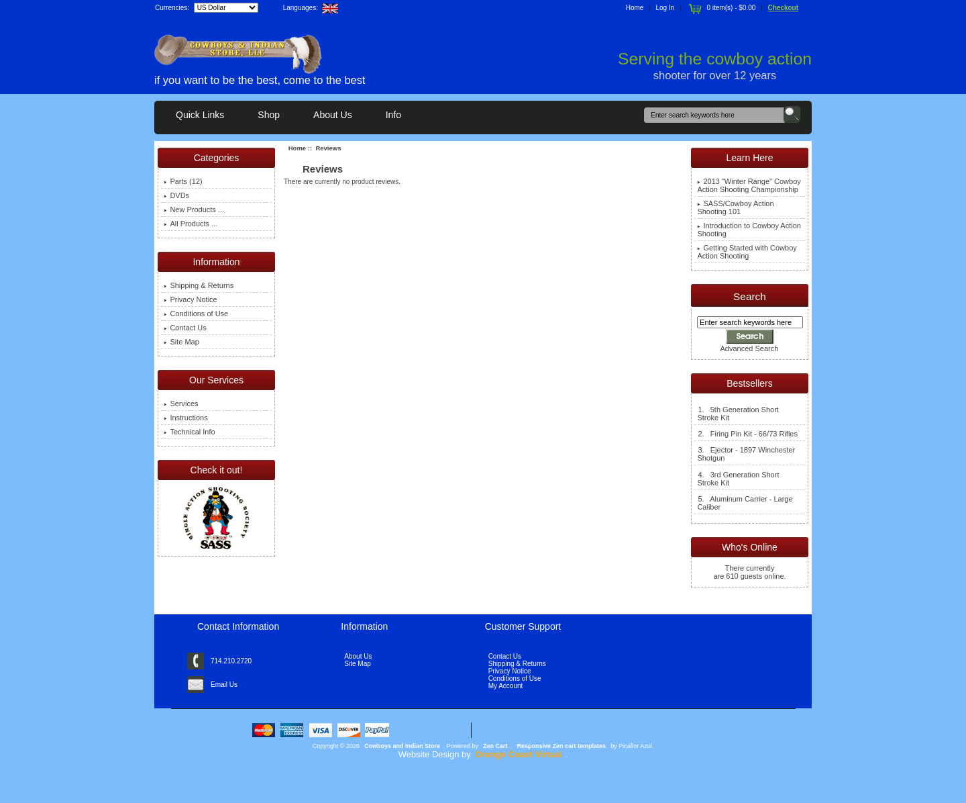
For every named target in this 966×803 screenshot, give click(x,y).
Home (635, 7)
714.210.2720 (231, 661)
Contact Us (185, 328)
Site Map (181, 342)
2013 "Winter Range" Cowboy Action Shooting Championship (748, 185)
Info (393, 114)
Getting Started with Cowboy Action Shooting (746, 252)
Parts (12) (183, 181)
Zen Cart (495, 746)
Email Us (224, 684)
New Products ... (194, 209)
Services (181, 403)
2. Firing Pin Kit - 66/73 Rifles (747, 434)
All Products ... (190, 224)
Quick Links (200, 114)
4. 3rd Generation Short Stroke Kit (738, 479)
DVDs (176, 195)
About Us (332, 114)
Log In (665, 7)
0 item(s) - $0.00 (720, 7)
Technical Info (189, 432)
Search (749, 296)
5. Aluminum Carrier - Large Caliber (744, 503)
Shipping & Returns (198, 285)
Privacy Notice (190, 299)
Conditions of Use (196, 314)
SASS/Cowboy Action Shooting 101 (735, 207)
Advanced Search (749, 348)
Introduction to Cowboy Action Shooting (749, 230)
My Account (505, 686)
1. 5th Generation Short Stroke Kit (737, 414)
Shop (269, 114)
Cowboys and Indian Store (402, 746)
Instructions (185, 418)
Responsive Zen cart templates (561, 746)
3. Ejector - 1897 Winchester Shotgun (746, 454)
